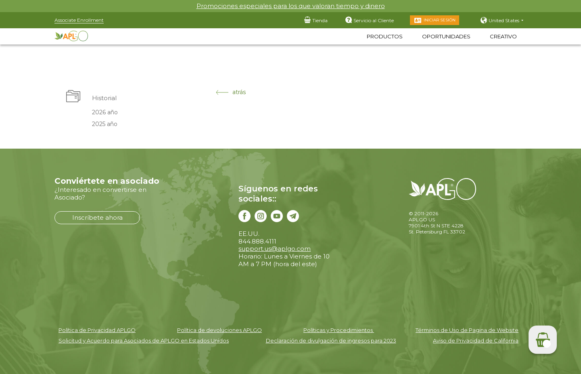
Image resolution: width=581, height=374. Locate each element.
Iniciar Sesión (440, 20)
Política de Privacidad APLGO (97, 330)
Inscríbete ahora (97, 217)
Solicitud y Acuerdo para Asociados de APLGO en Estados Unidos (144, 340)
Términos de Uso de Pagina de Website (467, 330)
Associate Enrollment (79, 20)
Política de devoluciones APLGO (219, 330)
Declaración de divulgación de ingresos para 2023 (331, 340)
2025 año (104, 124)
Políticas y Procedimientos (338, 330)
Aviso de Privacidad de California (475, 340)
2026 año (105, 112)
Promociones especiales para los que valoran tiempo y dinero (290, 6)
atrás (231, 92)
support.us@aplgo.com (274, 248)
